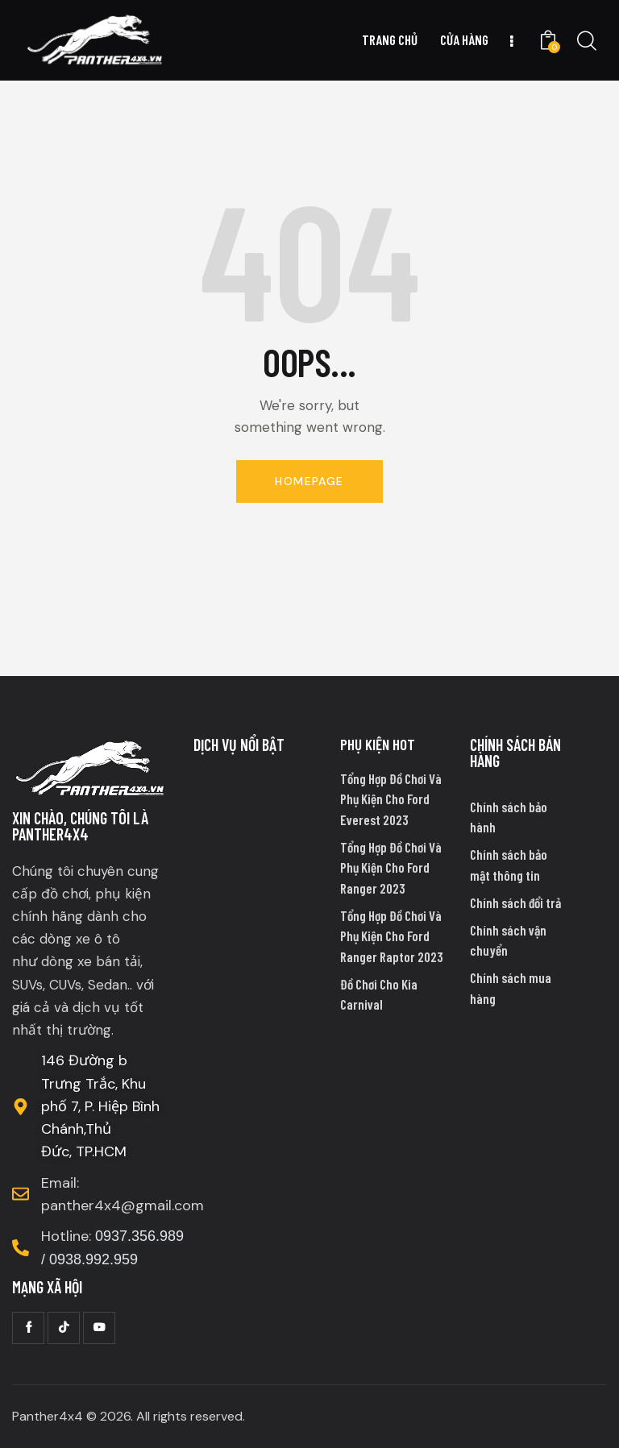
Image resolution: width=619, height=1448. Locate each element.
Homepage (309, 481)
